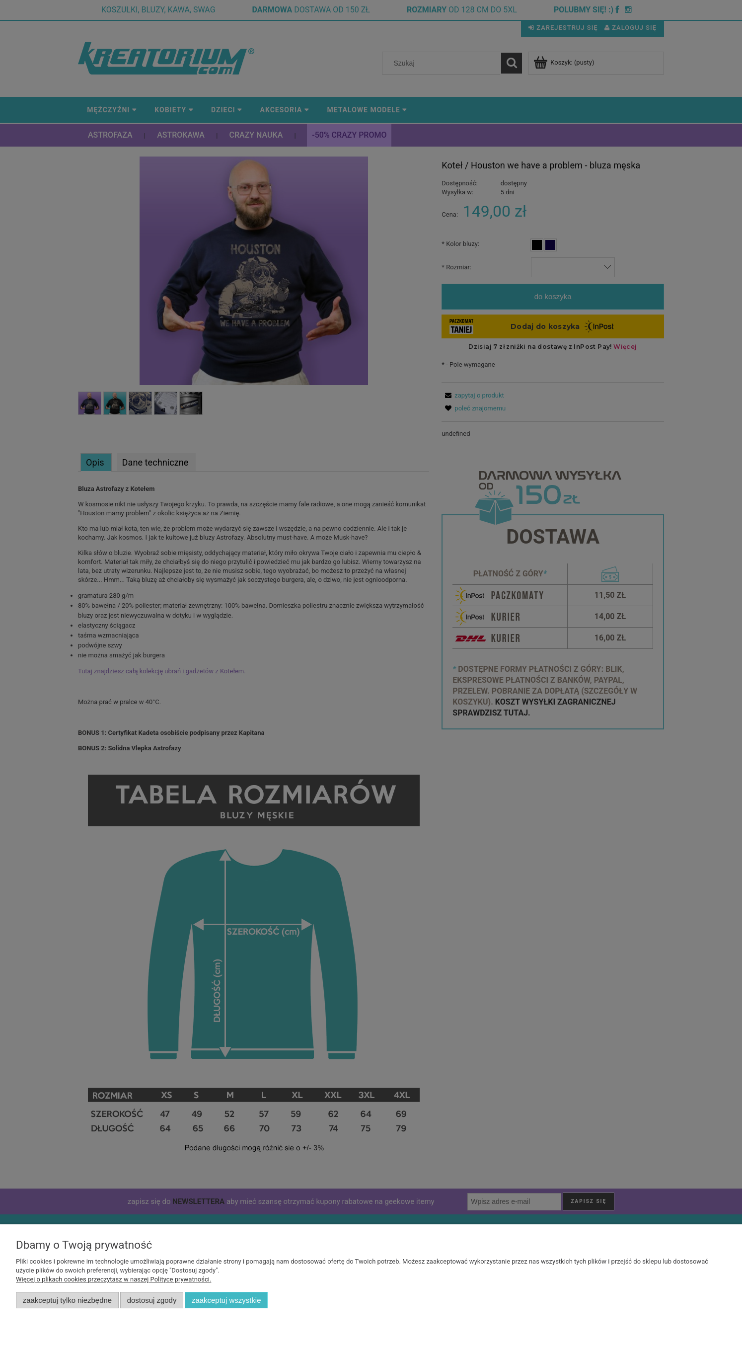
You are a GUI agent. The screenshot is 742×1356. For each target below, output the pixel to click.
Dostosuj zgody (152, 1300)
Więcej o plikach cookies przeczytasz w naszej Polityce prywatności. (113, 1279)
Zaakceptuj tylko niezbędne (67, 1300)
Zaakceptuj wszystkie (226, 1300)
